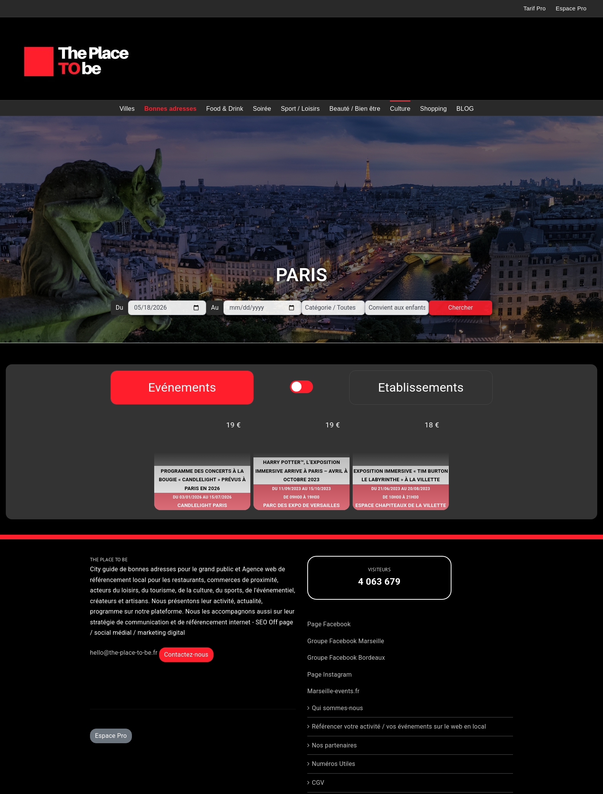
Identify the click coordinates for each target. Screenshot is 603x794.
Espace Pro (111, 735)
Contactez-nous (186, 654)
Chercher (460, 307)
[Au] (262, 307)
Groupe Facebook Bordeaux (346, 657)
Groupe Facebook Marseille (345, 641)
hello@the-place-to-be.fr (123, 652)
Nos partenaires (334, 745)
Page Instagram (329, 674)
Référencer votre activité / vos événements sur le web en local (399, 726)
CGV (318, 782)
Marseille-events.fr (333, 691)
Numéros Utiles (333, 763)
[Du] (167, 307)
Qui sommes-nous (337, 708)
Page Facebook (329, 624)
